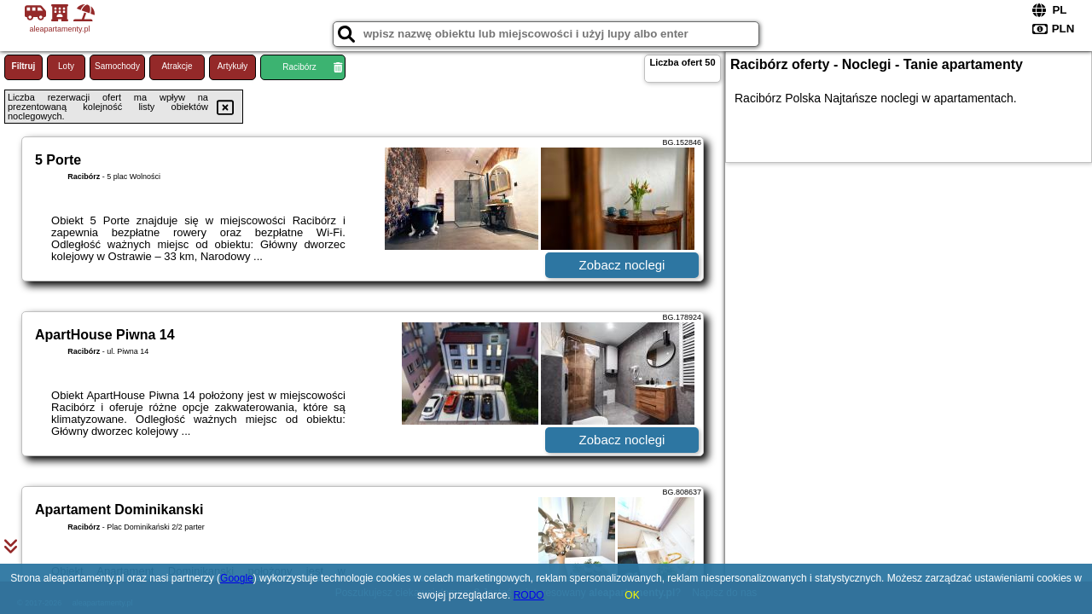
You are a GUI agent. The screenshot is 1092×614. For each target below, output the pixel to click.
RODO (529, 595)
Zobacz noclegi (622, 265)
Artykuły (233, 66)
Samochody (117, 66)
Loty (66, 66)
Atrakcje (176, 66)
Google (236, 578)
